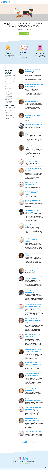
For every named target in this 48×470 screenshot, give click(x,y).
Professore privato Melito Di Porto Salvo (10, 102)
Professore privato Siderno (9, 84)
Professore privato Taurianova (9, 94)
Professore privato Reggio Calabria (10, 76)
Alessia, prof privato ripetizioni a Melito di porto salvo (33, 320)
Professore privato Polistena (9, 99)
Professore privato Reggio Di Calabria (10, 108)
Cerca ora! (24, 33)
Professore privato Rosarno (9, 90)
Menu (44, 1)
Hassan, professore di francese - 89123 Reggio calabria (32, 192)
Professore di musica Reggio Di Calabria (9, 114)
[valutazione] (24, 463)
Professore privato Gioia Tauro (10, 79)
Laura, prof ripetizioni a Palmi (33, 431)
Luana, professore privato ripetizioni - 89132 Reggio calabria (32, 115)
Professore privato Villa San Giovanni (10, 87)
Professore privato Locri (10, 96)
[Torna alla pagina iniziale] (5, 2)
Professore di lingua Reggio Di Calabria (9, 111)
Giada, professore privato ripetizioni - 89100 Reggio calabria (32, 239)
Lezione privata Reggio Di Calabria (10, 118)
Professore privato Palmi (10, 81)
